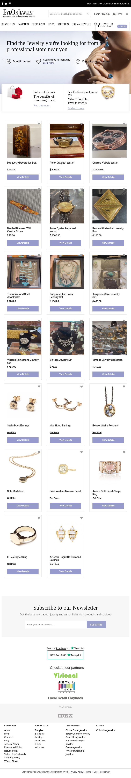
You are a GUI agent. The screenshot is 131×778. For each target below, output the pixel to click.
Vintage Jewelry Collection (107, 360)
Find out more (41, 105)
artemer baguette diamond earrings (65, 560)
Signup (106, 14)
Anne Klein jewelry (75, 738)
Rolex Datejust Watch (62, 162)
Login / (98, 14)
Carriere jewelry (74, 748)
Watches (63, 24)
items (117, 14)
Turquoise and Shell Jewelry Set (18, 296)
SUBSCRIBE (96, 626)
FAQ (6, 742)
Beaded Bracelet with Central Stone (19, 230)
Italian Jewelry (81, 24)
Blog (6, 735)
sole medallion (15, 492)
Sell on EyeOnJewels (15, 755)
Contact (8, 738)
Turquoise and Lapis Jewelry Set (61, 296)
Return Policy (11, 752)
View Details (23, 177)
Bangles (39, 731)
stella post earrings (18, 426)
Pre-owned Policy (13, 748)
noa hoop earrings (60, 426)
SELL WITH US (103, 24)
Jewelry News (11, 745)
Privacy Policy (76, 773)
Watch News (11, 762)
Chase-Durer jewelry (76, 731)
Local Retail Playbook (65, 699)
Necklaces (38, 24)
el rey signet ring (17, 558)
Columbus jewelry (105, 731)
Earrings (23, 24)
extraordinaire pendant (105, 426)
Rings (51, 24)
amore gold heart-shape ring (106, 494)
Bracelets (8, 24)
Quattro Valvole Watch (105, 162)
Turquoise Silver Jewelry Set (106, 296)
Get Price (11, 433)
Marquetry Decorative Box (21, 162)
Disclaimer (105, 773)
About (7, 731)
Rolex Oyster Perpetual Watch (63, 230)
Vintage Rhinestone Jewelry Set (23, 362)
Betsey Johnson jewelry (78, 735)
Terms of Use (91, 773)
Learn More (48, 63)
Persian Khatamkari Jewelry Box (107, 230)
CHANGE (122, 26)
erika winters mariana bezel (65, 492)
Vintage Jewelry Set (61, 360)
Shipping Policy (12, 759)
